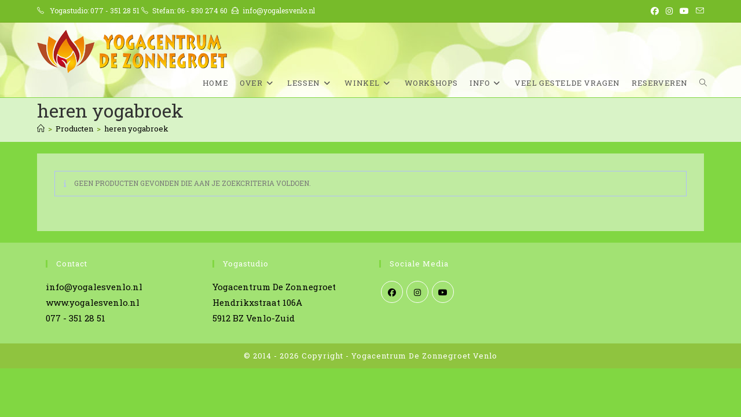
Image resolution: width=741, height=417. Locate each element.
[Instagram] (417, 292)
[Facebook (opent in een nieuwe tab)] (654, 11)
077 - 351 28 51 (115, 10)
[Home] (41, 128)
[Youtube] (443, 292)
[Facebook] (392, 292)
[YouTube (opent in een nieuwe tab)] (684, 11)
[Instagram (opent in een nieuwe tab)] (669, 11)
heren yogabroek (136, 128)
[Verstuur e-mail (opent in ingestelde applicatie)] (698, 11)
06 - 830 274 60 (202, 10)
